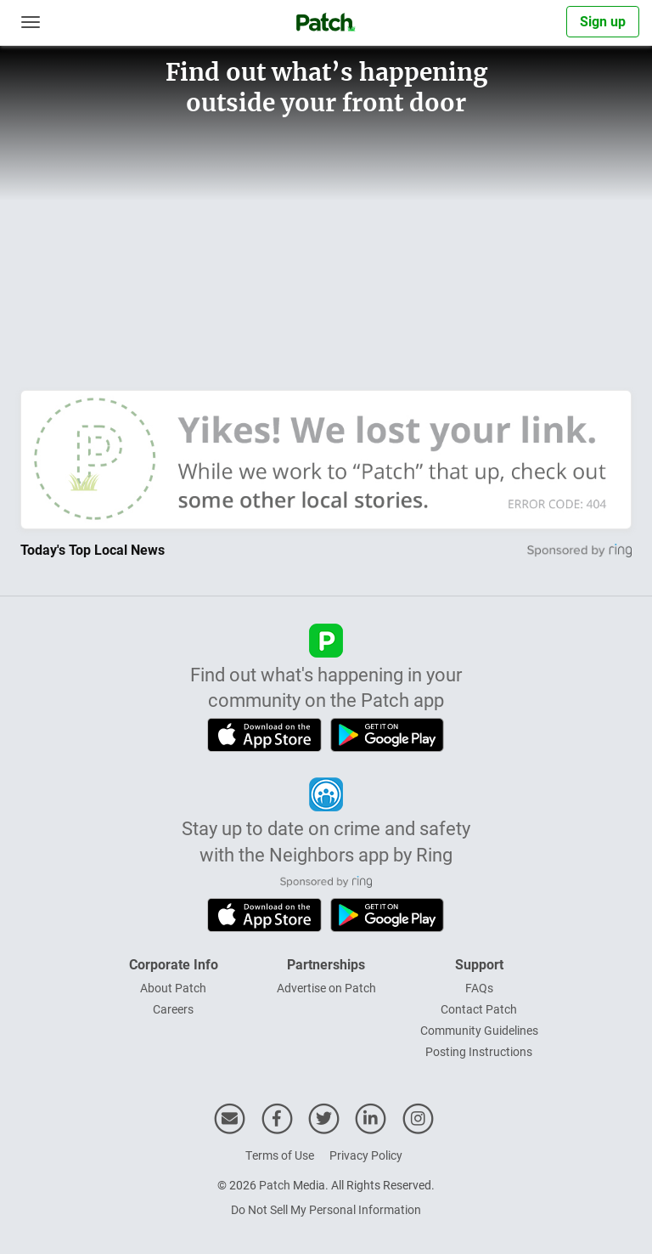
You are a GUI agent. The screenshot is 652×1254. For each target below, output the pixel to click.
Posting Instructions (478, 1051)
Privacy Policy (365, 1155)
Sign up (603, 21)
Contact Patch (479, 1009)
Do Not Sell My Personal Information (326, 1209)
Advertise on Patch (326, 988)
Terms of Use (279, 1155)
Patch (274, 1185)
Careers (173, 1009)
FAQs (479, 988)
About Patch (173, 988)
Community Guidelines (479, 1030)
